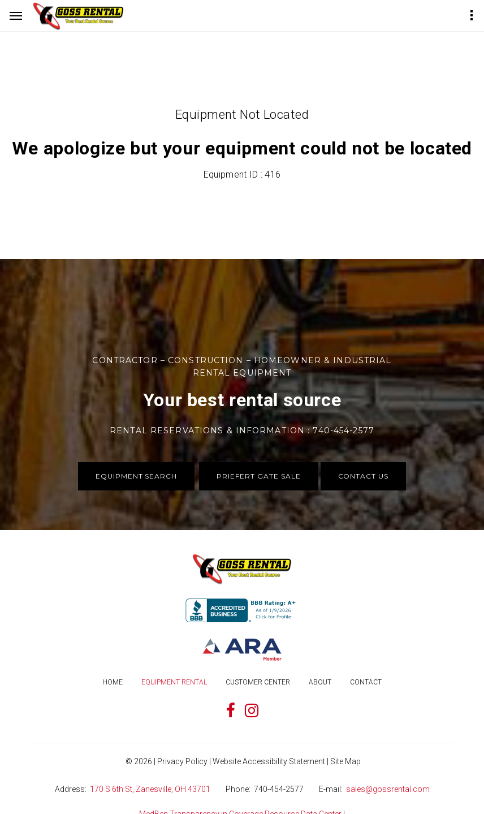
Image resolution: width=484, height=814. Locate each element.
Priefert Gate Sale (258, 476)
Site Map (345, 761)
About (320, 682)
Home (112, 682)
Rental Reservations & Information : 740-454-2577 (242, 430)
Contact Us (363, 476)
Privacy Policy (182, 761)
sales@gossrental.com (388, 789)
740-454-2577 (279, 789)
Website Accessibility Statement (269, 761)
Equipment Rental (174, 682)
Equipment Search (136, 476)
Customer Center (258, 682)
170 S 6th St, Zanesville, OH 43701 (150, 789)
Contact (366, 682)
